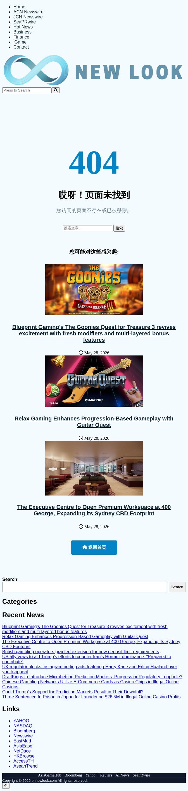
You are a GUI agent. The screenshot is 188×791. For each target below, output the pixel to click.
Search (9, 579)
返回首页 (94, 547)
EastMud (22, 741)
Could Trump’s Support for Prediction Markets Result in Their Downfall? (72, 691)
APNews (122, 775)
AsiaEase (22, 746)
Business (22, 32)
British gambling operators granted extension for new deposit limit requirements (80, 651)
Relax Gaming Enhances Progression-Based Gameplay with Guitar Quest (94, 421)
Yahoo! (91, 775)
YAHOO (21, 720)
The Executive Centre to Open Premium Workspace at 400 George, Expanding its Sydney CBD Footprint (94, 510)
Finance (21, 37)
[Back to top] (5, 786)
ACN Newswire (28, 11)
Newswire (23, 736)
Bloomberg (24, 731)
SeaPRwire (24, 22)
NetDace (22, 751)
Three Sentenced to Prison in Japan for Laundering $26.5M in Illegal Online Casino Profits (91, 696)
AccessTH (23, 761)
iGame (20, 42)
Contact (21, 47)
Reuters (106, 775)
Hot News (23, 27)
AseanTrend (25, 766)
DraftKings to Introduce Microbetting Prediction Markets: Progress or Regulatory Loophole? (92, 676)
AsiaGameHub (49, 775)
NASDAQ (22, 725)
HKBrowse (24, 756)
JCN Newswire (28, 17)
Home (19, 6)
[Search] (56, 90)
